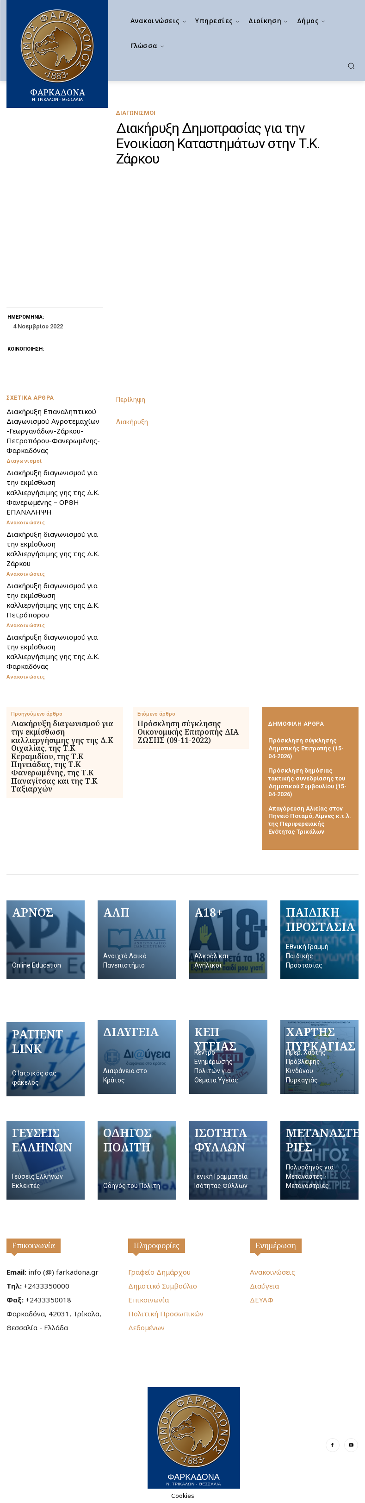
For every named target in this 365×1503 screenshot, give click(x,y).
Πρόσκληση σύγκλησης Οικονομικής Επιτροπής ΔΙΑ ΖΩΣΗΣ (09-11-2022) (188, 731)
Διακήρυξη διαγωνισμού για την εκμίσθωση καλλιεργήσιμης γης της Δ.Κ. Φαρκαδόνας (52, 651)
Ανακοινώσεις (25, 521)
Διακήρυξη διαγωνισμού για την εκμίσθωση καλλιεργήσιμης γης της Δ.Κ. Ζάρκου (52, 548)
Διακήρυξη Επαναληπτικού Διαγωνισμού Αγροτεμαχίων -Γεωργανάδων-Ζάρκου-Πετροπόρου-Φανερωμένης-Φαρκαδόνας (53, 431)
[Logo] (193, 1438)
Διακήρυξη (132, 422)
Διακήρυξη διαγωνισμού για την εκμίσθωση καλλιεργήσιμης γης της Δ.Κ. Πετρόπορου (52, 599)
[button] (351, 65)
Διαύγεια (264, 1285)
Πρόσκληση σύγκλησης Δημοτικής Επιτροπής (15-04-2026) (306, 748)
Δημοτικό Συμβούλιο (162, 1285)
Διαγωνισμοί (135, 113)
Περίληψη (130, 399)
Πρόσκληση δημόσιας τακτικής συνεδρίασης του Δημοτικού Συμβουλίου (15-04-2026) (307, 782)
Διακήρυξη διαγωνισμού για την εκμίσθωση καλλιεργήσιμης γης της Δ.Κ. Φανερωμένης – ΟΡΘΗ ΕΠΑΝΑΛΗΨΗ (52, 492)
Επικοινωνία (33, 1245)
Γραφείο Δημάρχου (159, 1272)
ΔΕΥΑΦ (261, 1299)
